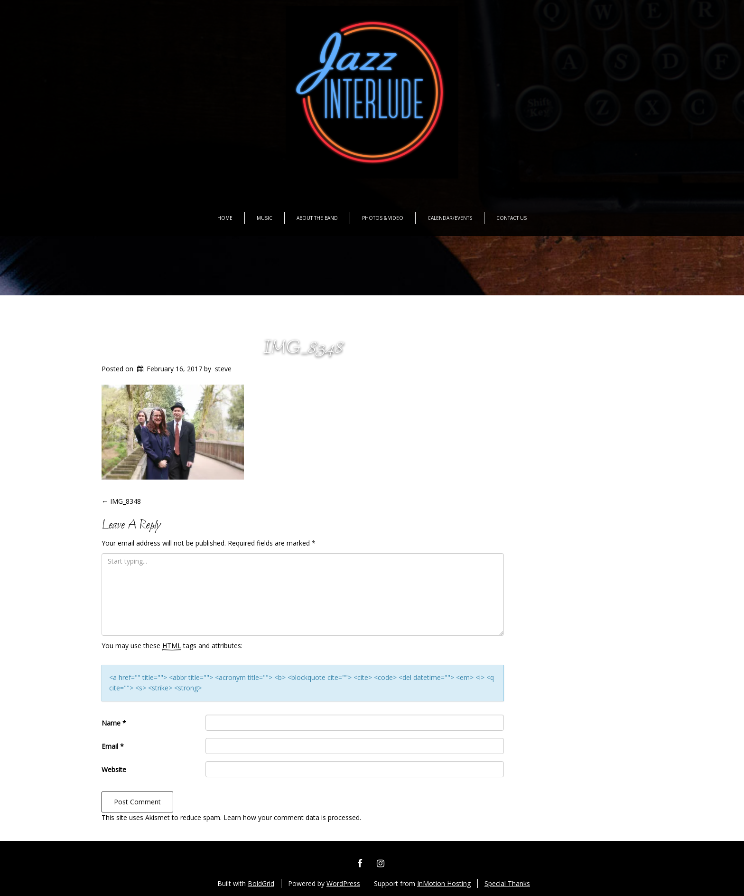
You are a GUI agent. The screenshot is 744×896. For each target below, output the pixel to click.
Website (114, 769)
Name (114, 722)
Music (264, 218)
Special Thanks (507, 883)
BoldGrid (261, 883)
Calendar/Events (450, 218)
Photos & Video (382, 218)
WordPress (343, 883)
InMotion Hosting (444, 883)
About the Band (317, 218)
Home (224, 218)
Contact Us (511, 218)
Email (113, 746)
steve (223, 368)
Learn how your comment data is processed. (292, 817)
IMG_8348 (302, 348)
